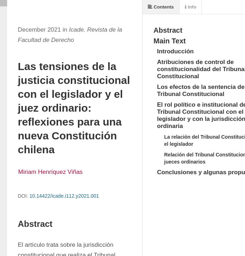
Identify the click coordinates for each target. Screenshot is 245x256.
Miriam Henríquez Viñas (50, 172)
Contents (161, 7)
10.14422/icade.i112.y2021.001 (64, 196)
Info (190, 7)
